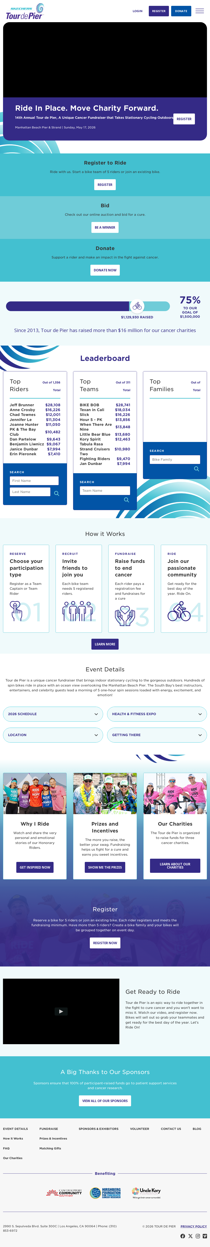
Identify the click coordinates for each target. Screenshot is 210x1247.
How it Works (13, 1138)
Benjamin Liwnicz (27, 444)
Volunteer (139, 1128)
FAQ (6, 1148)
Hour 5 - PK (91, 420)
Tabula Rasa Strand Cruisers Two (95, 449)
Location (53, 735)
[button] (200, 11)
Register (159, 11)
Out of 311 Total (123, 386)
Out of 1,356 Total (51, 386)
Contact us (171, 1128)
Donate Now (105, 270)
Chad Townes (23, 415)
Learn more (105, 644)
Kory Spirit (90, 439)
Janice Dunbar (24, 449)
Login (138, 11)
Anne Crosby (22, 410)
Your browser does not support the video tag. (105, 59)
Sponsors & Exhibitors (98, 1128)
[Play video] (61, 1011)
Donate (181, 11)
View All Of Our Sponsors (105, 1101)
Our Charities (12, 1158)
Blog (197, 1128)
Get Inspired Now (35, 867)
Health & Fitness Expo (157, 714)
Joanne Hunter (24, 424)
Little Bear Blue (95, 434)
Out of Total (195, 386)
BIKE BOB (89, 405)
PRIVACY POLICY (194, 1226)
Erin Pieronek (23, 454)
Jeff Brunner (22, 405)
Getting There (157, 735)
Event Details (15, 1128)
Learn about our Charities (175, 866)
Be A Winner (105, 227)
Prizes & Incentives (53, 1138)
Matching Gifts (50, 1148)
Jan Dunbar (91, 464)
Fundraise (48, 1128)
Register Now (105, 943)
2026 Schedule (53, 714)
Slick (84, 415)
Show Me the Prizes (105, 867)
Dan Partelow (23, 439)
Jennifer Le (21, 420)
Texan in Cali (92, 410)
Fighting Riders (95, 459)
